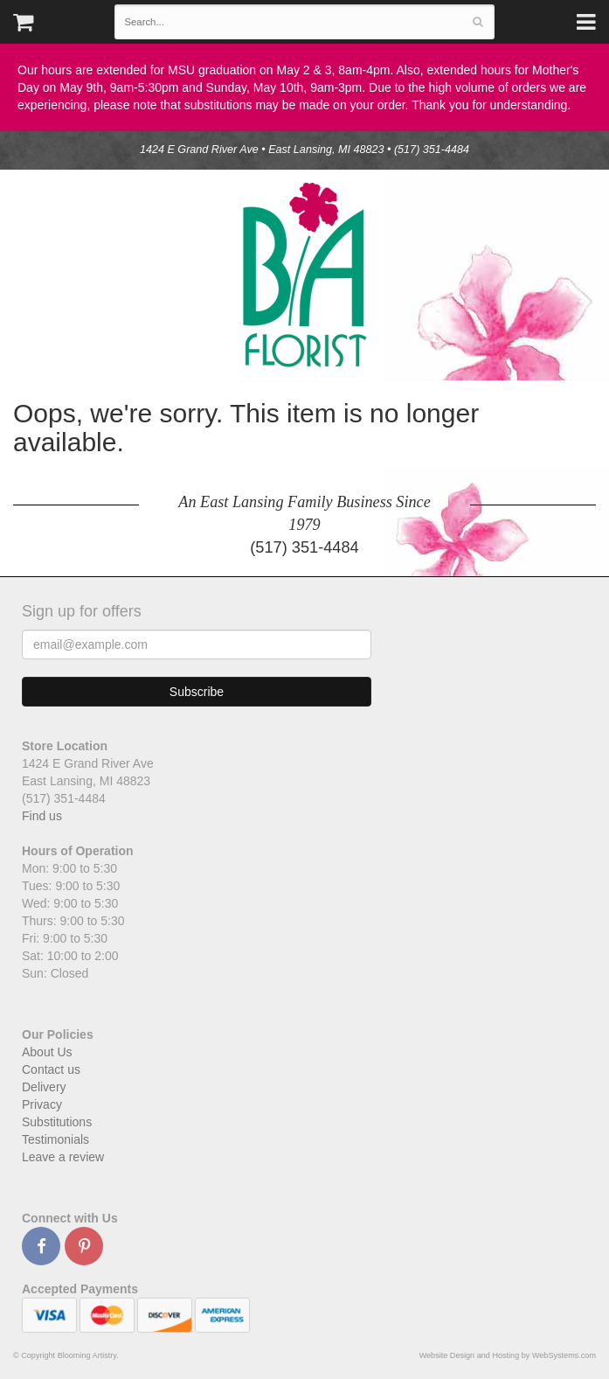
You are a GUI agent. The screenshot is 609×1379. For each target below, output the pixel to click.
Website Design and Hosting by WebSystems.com (507, 1355)
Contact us (51, 1069)
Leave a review (63, 1157)
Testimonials (55, 1139)
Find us (42, 816)
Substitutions (57, 1122)
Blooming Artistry (305, 275)
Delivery (44, 1087)
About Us (47, 1052)
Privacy (42, 1104)
